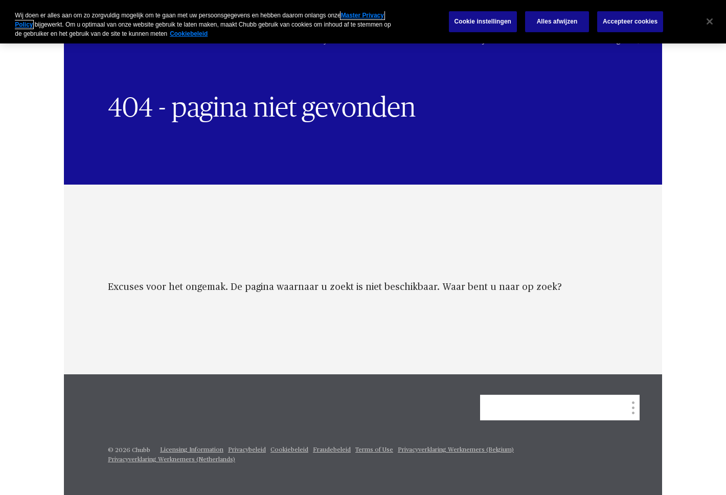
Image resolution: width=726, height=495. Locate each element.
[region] (363, 21)
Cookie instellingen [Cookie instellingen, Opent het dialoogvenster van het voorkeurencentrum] (483, 21)
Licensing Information (191, 450)
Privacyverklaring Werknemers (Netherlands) (171, 460)
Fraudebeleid (332, 450)
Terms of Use (374, 450)
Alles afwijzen (557, 21)
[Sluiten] (709, 21)
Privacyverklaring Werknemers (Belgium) (456, 450)
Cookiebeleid (289, 450)
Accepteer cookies (630, 21)
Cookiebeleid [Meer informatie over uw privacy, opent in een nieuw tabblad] (189, 33)
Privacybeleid (247, 450)
